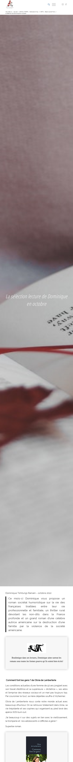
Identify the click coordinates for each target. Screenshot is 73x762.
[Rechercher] (48, 4)
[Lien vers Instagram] (62, 4)
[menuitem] (48, 4)
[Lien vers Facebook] (66, 4)
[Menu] (53, 4)
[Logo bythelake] (30, 4)
